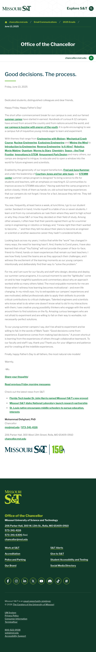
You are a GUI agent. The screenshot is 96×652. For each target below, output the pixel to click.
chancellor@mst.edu (16, 539)
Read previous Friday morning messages (27, 384)
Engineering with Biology (51, 138)
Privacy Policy (12, 615)
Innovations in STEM (26, 154)
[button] (91, 8)
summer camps (13, 119)
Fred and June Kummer (76, 169)
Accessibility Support (15, 636)
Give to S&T (57, 553)
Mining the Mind (79, 142)
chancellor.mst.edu (18, 22)
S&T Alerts (56, 547)
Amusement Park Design (53, 154)
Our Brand (10, 565)
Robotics (79, 146)
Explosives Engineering (51, 142)
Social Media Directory (63, 565)
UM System (10, 612)
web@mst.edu (12, 633)
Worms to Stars (42, 150)
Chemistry (58, 150)
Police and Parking (15, 559)
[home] (16, 8)
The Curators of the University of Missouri (33, 604)
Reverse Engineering (49, 146)
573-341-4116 (29, 427)
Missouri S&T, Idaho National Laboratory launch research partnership (48, 403)
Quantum (27, 150)
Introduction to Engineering (20, 146)
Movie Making (13, 150)
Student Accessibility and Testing (69, 559)
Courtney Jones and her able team (54, 173)
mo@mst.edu (12, 427)
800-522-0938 (13, 630)
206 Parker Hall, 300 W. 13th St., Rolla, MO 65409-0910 (37, 525)
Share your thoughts (16, 376)
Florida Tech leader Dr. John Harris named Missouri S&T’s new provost (49, 398)
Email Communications (45, 22)
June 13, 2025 (12, 26)
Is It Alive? (67, 146)
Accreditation (12, 553)
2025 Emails (69, 22)
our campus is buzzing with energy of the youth (31, 127)
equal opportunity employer (37, 601)
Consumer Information (16, 619)
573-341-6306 (13, 534)
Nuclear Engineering (25, 142)
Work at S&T (12, 547)
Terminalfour (11, 622)
